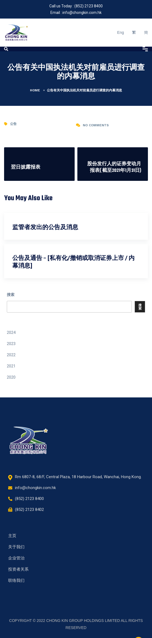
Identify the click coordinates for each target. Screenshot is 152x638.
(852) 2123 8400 (88, 6)
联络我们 (16, 580)
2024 (11, 332)
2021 (11, 366)
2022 (11, 354)
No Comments (96, 125)
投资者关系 (18, 569)
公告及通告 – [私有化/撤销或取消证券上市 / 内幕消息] (73, 262)
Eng (120, 32)
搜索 (10, 294)
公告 (13, 123)
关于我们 (16, 546)
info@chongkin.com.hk (82, 12)
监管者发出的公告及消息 (45, 227)
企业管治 (16, 558)
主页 (12, 535)
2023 (11, 343)
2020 (11, 377)
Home (35, 90)
